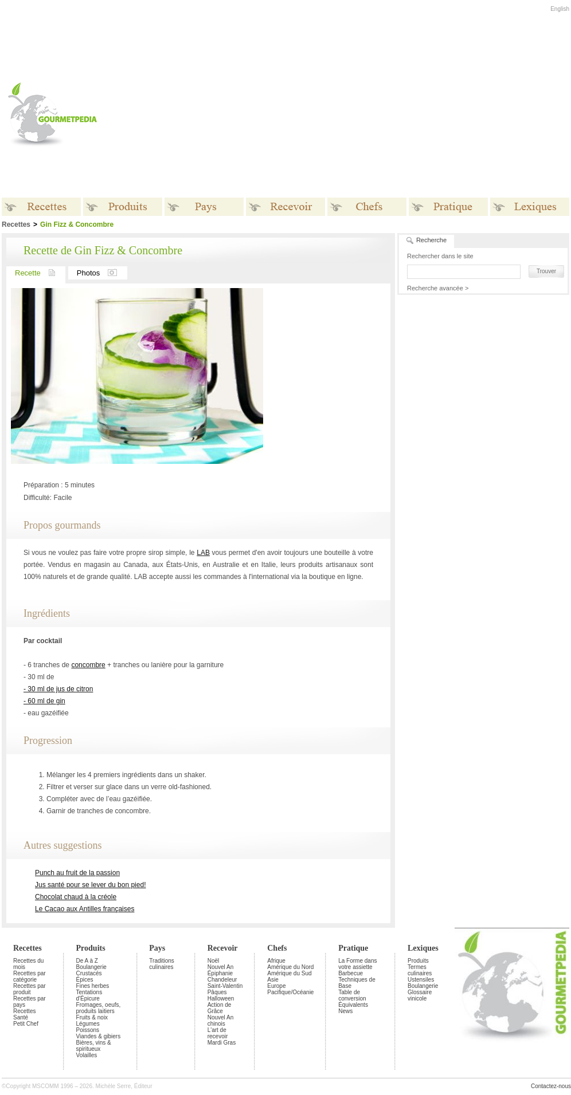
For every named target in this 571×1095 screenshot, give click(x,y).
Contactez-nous (551, 1086)
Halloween (221, 998)
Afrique (276, 961)
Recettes (27, 948)
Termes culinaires (420, 970)
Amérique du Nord (290, 967)
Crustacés (89, 973)
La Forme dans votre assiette (357, 964)
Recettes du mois (28, 964)
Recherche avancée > (437, 288)
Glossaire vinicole (420, 995)
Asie (272, 979)
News (345, 1011)
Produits (90, 948)
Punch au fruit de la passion (77, 873)
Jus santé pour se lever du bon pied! (90, 885)
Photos (102, 273)
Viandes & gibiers (98, 1036)
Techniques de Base (357, 982)
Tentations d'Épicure (89, 995)
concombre (88, 665)
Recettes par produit (29, 989)
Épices (84, 979)
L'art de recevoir (218, 1033)
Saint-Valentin (225, 986)
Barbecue (350, 973)
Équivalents (353, 1005)
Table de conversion (352, 995)
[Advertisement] (266, 114)
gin (60, 701)
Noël (214, 961)
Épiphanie (220, 973)
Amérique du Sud (289, 973)
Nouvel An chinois (221, 1020)
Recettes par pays (29, 1001)
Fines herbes (92, 986)
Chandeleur (222, 979)
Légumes (88, 1024)
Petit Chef (25, 1024)
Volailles (86, 1055)
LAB (203, 553)
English (559, 9)
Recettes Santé (24, 1014)
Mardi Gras (222, 1042)
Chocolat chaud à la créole (75, 897)
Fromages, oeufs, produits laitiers (98, 1008)
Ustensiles (421, 979)
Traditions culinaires (161, 964)
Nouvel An (221, 967)
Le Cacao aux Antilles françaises (84, 909)
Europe (276, 986)
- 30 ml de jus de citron (58, 689)
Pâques (217, 992)
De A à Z (87, 961)
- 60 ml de (40, 701)
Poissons (88, 1030)
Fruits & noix (92, 1017)
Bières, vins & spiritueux (93, 1045)
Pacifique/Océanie (290, 992)
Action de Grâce (220, 1008)
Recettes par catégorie (29, 976)
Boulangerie (91, 967)
